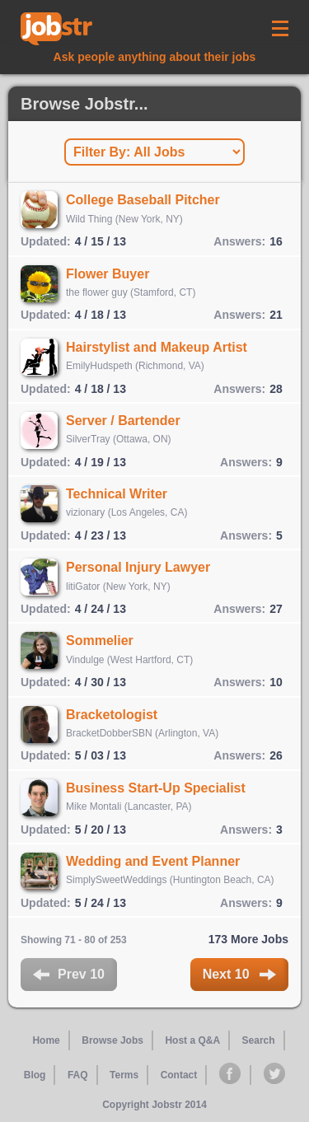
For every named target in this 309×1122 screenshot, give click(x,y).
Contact (179, 1075)
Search (258, 1040)
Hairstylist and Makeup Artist (156, 347)
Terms (124, 1075)
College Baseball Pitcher (143, 200)
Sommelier (99, 640)
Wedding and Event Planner (153, 861)
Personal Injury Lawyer (138, 567)
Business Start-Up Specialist (156, 788)
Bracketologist (111, 715)
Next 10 (239, 974)
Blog (35, 1075)
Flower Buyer (107, 274)
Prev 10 (69, 974)
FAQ (78, 1075)
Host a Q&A (192, 1040)
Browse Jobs (112, 1040)
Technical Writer (116, 494)
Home (45, 1040)
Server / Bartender (123, 421)
